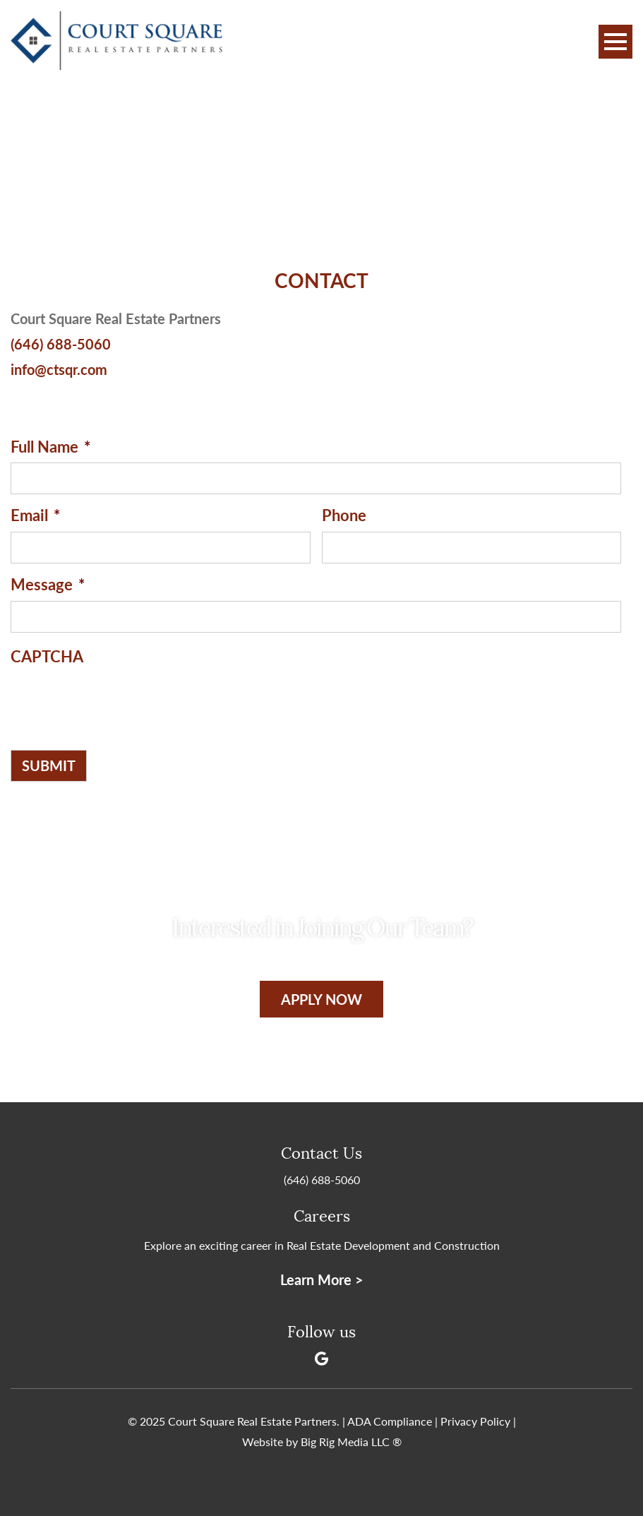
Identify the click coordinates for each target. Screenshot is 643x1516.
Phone (344, 515)
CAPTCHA (47, 656)
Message (48, 584)
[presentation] (118, 699)
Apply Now (321, 999)
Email (35, 515)
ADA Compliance (389, 1421)
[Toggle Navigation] (615, 42)
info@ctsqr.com (59, 369)
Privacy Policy (475, 1421)
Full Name (50, 446)
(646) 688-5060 (61, 343)
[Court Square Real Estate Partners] (116, 42)
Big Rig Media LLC (345, 1441)
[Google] (321, 1358)
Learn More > (321, 1279)
